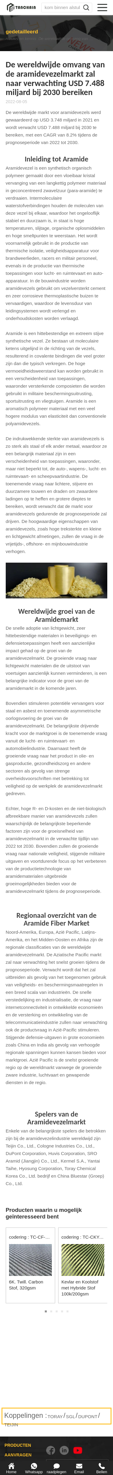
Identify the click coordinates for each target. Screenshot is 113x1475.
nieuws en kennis (15, 39)
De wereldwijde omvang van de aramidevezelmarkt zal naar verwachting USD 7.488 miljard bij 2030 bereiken (68, 38)
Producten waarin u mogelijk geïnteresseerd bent (44, 1213)
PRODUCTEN (18, 1445)
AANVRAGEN (18, 1454)
